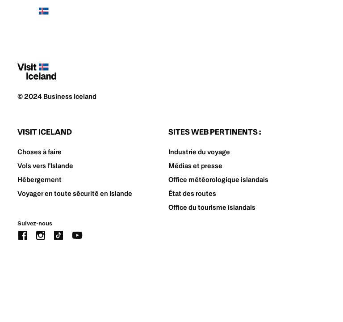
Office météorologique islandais (218, 179)
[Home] (36, 16)
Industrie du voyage (199, 152)
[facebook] (22, 234)
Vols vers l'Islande (45, 165)
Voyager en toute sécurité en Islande (74, 193)
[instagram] (40, 234)
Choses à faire (39, 152)
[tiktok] (58, 234)
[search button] (293, 15)
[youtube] (77, 234)
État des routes (192, 193)
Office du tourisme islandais (211, 207)
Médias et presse (195, 165)
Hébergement (39, 179)
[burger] (320, 15)
